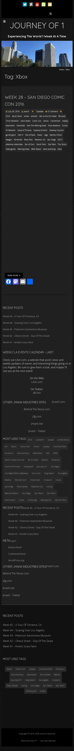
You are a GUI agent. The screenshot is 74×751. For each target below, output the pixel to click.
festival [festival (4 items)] (45, 459)
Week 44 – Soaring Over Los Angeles (22, 322)
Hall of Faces (30, 135)
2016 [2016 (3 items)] (30, 439)
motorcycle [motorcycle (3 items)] (35, 479)
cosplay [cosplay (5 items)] (46, 446)
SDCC (60, 139)
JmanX (26, 111)
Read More (14, 275)
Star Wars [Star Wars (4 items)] (51, 493)
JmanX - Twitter (37, 431)
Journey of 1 (16, 680)
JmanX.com (58, 401)
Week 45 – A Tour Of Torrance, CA (21, 316)
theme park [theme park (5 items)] (10, 499)
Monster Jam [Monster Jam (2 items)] (20, 479)
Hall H (20, 135)
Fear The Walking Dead (36, 125)
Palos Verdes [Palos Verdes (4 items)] (22, 486)
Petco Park (28, 139)
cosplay (65, 121)
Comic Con (36, 121)
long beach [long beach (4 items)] (49, 473)
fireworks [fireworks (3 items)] (56, 459)
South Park (41, 144)
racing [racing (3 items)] (49, 486)
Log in (13, 540)
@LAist (37, 392)
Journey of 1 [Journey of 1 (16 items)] (42, 466)
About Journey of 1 (29, 740)
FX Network (10, 130)
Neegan (9, 139)
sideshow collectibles (14, 144)
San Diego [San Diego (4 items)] (26, 493)
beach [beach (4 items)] (14, 446)
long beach (30, 680)
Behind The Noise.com (37, 409)
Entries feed (14, 547)
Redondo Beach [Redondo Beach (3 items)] (11, 493)
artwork (34, 116)
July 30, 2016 (14, 111)
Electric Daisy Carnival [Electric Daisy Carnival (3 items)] (14, 459)
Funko (65, 125)
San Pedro (47, 685)
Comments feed (16, 553)
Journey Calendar (48, 740)
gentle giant (11, 135)
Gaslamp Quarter (56, 130)
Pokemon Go (40, 139)
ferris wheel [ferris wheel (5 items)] (33, 459)
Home (61, 69)
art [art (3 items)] (6, 446)
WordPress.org (16, 560)
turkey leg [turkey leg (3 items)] (32, 499)
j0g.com (37, 416)
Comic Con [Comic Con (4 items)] (25, 446)
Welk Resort (36, 149)
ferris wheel (45, 674)
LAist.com (37, 382)
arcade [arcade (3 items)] (51, 439)
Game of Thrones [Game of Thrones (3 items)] (12, 466)
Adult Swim (17, 116)
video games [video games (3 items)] (45, 499)
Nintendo (18, 139)
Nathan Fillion (56, 135)
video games (11, 149)
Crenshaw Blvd (45, 669)
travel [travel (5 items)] (21, 499)
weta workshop (49, 149)
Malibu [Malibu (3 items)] (8, 479)
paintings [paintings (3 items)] (9, 486)
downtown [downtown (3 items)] (37, 453)
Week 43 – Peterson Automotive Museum (25, 329)
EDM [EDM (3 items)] (55, 453)
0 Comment (53, 111)
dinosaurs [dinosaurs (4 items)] (9, 453)
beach (9, 669)
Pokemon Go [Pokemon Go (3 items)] (37, 486)
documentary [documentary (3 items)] (23, 453)
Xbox (60, 149)
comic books (25, 121)
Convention (55, 121)
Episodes (39, 111)
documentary (17, 674)
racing (24, 685)
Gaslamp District (40, 130)
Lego (46, 135)
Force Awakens (54, 125)
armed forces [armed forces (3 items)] (63, 439)
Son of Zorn (29, 144)
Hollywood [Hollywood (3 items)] (28, 466)
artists (26, 116)
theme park (31, 691)
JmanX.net (37, 423)
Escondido (21, 125)
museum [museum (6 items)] (48, 479)
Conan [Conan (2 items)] (36, 446)
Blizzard (61, 116)
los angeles (43, 680)
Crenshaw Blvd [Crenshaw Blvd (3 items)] (59, 446)
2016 (8, 116)
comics (45, 121)
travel (42, 691)
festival (57, 674)
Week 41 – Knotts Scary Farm (18, 342)
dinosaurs (60, 669)
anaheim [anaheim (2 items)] (40, 439)
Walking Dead (23, 149)
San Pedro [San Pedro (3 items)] (38, 493)
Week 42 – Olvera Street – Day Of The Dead (26, 335)
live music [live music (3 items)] (36, 473)
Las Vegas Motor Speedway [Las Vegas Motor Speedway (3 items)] (16, 473)
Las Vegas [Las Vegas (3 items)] (55, 466)
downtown (10, 125)
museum (56, 680)
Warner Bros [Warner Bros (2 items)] (60, 499)
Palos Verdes (12, 685)
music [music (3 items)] (58, 479)
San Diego (51, 139)
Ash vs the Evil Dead (47, 116)
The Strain (62, 144)
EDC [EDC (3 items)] (48, 453)
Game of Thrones (24, 130)
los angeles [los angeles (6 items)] (62, 473)
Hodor (39, 135)
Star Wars (52, 144)
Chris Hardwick (12, 121)
